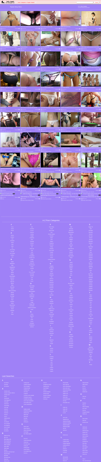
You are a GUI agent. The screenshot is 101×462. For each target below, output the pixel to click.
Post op (84, 382)
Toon (91, 285)
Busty (12, 286)
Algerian (3, 151)
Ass (5, 50)
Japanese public (66, 399)
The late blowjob (85, 449)
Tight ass (84, 453)
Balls (12, 237)
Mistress (71, 217)
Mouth (71, 230)
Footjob (51, 224)
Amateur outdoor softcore (9, 365)
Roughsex (71, 317)
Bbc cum (6, 409)
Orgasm (28, 30)
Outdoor (71, 261)
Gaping (51, 242)
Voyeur (71, 30)
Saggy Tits (90, 199)
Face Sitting (51, 199)
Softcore (90, 30)
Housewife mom (66, 375)
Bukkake (12, 283)
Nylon (71, 247)
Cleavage (23, 151)
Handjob (51, 274)
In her (42, 148)
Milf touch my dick (66, 444)
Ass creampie (7, 396)
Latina (49, 70)
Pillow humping (85, 379)
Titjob (91, 280)
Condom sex (32, 230)
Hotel (51, 292)
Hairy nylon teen (66, 360)
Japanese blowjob (66, 393)
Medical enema (66, 440)
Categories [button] (24, 2)
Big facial (6, 428)
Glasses (51, 253)
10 (83, 7)
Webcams (29, 90)
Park (71, 275)
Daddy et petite (27, 381)
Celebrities (32, 210)
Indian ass (65, 379)
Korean (51, 324)
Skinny (90, 221)
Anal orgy (6, 379)
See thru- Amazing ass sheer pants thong (8, 46)
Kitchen (51, 322)
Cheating (32, 213)
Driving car (26, 394)
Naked (71, 234)
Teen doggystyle (85, 440)
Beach (12, 246)
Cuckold (32, 241)
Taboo (90, 267)
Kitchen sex (65, 407)
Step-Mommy (71, 221)
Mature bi (65, 433)
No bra (83, 358)
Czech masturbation (28, 376)
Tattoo (90, 269)
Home (19, 2)
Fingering (52, 131)
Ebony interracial (27, 402)
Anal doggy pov (7, 372)
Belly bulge (6, 420)
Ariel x (5, 392)
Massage (71, 201)
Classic (31, 217)
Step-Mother (71, 228)
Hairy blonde (65, 355)
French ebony (27, 421)
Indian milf (65, 381)
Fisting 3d (26, 418)
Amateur (64, 50)
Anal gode (6, 374)
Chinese (32, 215)
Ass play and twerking (65, 148)
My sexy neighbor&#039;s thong (47, 87)
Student (90, 255)
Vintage (90, 311)
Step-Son (91, 235)
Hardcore (51, 275)
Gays (51, 243)
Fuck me (25, 425)
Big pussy (6, 431)
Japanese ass (66, 391)
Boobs (86, 151)
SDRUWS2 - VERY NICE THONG (7, 87)
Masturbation (71, 204)
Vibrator (90, 309)
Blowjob (46, 151)
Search (96, 2)
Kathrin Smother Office (65, 67)
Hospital (51, 288)
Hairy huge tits (66, 357)
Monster (71, 224)
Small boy (84, 412)
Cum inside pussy (27, 375)
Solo (91, 233)
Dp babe (25, 390)
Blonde (30, 131)
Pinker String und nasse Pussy (27, 168)
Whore (90, 328)
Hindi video (65, 369)
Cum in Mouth (32, 244)
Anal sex (6, 381)
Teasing (90, 272)
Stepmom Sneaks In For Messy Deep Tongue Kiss (30, 148)
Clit (25, 171)
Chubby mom (26, 362)
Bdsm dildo (6, 418)
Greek (51, 262)
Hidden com (65, 364)
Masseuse (71, 203)
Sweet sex (84, 426)
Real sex (84, 392)
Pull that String (23, 87)
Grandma (51, 256)
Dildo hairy (26, 387)
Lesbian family (66, 414)
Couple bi (26, 366)
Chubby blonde (27, 360)
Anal (12, 211)
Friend (51, 230)
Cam (45, 50)
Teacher (90, 271)
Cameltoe (89, 151)
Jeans (51, 314)
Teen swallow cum (86, 445)
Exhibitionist (31, 297)
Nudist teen (84, 364)
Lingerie (47, 50)
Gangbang (51, 240)
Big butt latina (7, 426)
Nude (71, 242)
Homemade (51, 286)
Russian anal (85, 394)
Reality (71, 307)
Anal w (5, 388)
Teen (10, 131)
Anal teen (6, 385)
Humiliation (51, 293)
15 (88, 7)
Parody (71, 276)
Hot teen (64, 373)
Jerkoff (51, 316)
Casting (31, 206)
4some (12, 203)
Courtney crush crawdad (29, 367)
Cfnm (32, 212)
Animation (12, 213)
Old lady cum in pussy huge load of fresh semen (90, 107)
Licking (51, 341)
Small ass (84, 410)
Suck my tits (85, 424)
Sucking (90, 257)
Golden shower (46, 369)
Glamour (51, 251)
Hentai (51, 279)
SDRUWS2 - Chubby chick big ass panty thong (90, 67)
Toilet (91, 283)
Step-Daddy (31, 258)
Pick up (84, 377)
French (51, 228)
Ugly (91, 301)
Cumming (32, 246)
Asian (84, 30)
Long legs (65, 423)
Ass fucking (12, 222)
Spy (90, 244)
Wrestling (91, 332)
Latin (51, 334)
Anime (12, 215)
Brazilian (12, 274)
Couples (32, 233)
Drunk (32, 281)
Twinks (90, 294)
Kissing (51, 320)
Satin (91, 201)
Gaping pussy (46, 358)
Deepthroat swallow (28, 383)
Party (71, 278)
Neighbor (71, 238)
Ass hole (12, 224)
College (31, 226)
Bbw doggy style (7, 411)
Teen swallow (85, 444)
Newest (32, 2)
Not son (84, 360)
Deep (32, 265)
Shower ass (84, 404)
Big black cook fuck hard (9, 424)
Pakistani (71, 269)
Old (71, 254)
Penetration (71, 282)
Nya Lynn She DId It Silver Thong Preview (69, 127)
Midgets (71, 212)
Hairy (51, 272)
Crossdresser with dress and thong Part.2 (9, 67)
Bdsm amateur (7, 417)
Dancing (32, 260)
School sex (84, 401)
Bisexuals (12, 259)
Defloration (32, 269)
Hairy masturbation (67, 358)
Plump (71, 289)
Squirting (90, 248)
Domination (32, 278)
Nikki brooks (85, 357)
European (65, 70)
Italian (51, 307)
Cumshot (68, 50)
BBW (63, 30)
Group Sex (51, 263)
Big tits (5, 30)
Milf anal (64, 442)
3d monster (6, 358)
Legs (51, 338)
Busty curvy (6, 442)
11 (84, 7)
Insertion (51, 304)
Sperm (90, 241)
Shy (90, 217)
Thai (91, 276)
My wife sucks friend (67, 449)
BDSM (12, 245)
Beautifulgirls (69, 151)
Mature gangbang (66, 436)
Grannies (51, 260)
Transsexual (90, 290)
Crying (32, 239)
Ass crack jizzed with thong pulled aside (69, 46)
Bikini (45, 70)
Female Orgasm (51, 206)
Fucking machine (51, 231)
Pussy (31, 30)
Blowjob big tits (7, 437)
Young (90, 337)
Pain (71, 266)
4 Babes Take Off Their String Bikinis (88, 87)
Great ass (45, 371)
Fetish (69, 70)
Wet (91, 326)
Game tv (45, 355)
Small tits (91, 228)
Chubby (23, 171)
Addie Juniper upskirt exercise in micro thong (90, 46)
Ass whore (6, 403)
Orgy (71, 259)
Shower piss (85, 406)
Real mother (85, 391)
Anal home (6, 376)
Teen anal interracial (86, 433)
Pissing (71, 287)
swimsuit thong (84, 26)
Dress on (26, 392)
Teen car (84, 436)
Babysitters (12, 236)
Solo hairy (84, 415)
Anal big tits (6, 370)
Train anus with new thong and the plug (28, 67)
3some (12, 201)
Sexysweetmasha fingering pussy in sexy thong (50, 127)
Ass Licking (12, 225)
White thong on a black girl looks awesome (29, 107)
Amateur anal (7, 363)
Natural (71, 236)
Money (71, 222)
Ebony (32, 286)
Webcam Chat (91, 321)
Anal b (5, 369)
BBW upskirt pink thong (65, 26)
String (43, 30)
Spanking (91, 239)
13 (86, 7)
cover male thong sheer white (46, 26)
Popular (28, 2)
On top (83, 370)
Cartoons (32, 204)
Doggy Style (52, 171)
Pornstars (87, 50)
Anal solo (6, 383)
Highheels (51, 283)
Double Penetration (32, 280)
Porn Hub (77, 69)
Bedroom (12, 250)
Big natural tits (7, 429)
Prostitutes (71, 296)
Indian (51, 300)
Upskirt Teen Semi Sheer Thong (7, 127)
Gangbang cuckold (47, 357)
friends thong (3, 107)
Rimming (71, 312)
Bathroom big (7, 408)
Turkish (90, 292)
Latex (51, 332)
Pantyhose (71, 273)
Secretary (91, 204)
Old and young (71, 255)
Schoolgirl (91, 203)
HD (9, 30)
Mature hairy (65, 438)
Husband (51, 295)
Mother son (65, 447)
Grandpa (51, 258)
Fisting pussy (26, 420)
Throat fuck (84, 451)
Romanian (71, 316)
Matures (91, 70)
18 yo (84, 131)
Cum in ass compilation (28, 373)
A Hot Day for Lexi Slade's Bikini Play (88, 168)
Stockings (91, 250)
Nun (71, 245)
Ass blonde (6, 394)
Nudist (71, 243)
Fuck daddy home (27, 423)
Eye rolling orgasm (28, 406)
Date (82, 6)
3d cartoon (6, 355)
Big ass (9, 171)
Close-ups (24, 30)
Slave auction (85, 408)
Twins (90, 296)
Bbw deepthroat (7, 413)
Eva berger (26, 404)
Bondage (12, 268)
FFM (51, 212)
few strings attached (65, 87)
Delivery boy (26, 385)
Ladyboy (51, 331)
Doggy (32, 274)
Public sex (84, 386)
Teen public (84, 442)
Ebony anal (26, 399)
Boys (12, 272)
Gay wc (45, 362)
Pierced (71, 286)
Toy (90, 289)
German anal (46, 366)
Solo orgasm (85, 419)
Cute (92, 151)
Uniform (90, 302)
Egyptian (32, 288)
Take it (83, 431)
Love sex (65, 424)
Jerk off (64, 400)
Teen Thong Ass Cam (45, 46)
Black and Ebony (90, 171)
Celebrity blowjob (27, 357)
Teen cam (84, 435)
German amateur (46, 364)
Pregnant (71, 295)
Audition (12, 227)
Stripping (90, 253)
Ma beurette (65, 429)
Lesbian (51, 340)
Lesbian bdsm (66, 412)
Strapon (90, 251)
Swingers (91, 262)
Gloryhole (52, 254)
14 (87, 7)
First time (51, 217)
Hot (51, 290)
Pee (71, 280)
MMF (71, 219)
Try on (83, 456)
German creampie (47, 367)
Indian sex (65, 383)
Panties (71, 271)
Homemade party (66, 371)
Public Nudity (71, 298)
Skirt (91, 222)
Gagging (51, 238)
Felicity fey (26, 414)
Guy (51, 265)
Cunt (32, 250)
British (12, 275)
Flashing (51, 221)
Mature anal (65, 431)
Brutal (12, 281)
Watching (91, 319)
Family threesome (27, 412)
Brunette (12, 279)
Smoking (90, 230)
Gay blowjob (46, 360)
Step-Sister (90, 219)
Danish (31, 262)
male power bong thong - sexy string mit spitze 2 (50, 107)
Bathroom (67, 171)
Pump (71, 300)
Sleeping (91, 226)
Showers (90, 215)
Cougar (31, 231)
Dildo (32, 271)
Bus (12, 284)
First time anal (27, 416)
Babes (3, 30)
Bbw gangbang (7, 415)
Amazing (3, 50)
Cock (32, 224)
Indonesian (51, 302)
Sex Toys (91, 208)
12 (85, 7)
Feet (51, 204)
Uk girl (5, 461)
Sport (91, 242)
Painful (71, 267)
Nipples (71, 240)
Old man (84, 369)
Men (7, 70)
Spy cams (84, 421)
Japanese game (66, 397)
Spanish (90, 237)
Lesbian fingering (66, 415)
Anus (23, 70)
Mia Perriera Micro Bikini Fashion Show (8, 26)
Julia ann (65, 402)
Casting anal (26, 355)
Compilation (31, 151)
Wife (91, 330)
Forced (51, 226)
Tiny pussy (84, 454)
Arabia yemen (7, 390)
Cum (32, 242)
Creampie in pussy (28, 369)
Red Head (71, 308)
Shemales (91, 213)
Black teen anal (7, 435)
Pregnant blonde (85, 384)
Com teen (26, 364)
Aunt (12, 229)
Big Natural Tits (9, 151)
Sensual (90, 206)
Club (32, 222)
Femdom (51, 208)
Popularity (85, 6)
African (12, 207)
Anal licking (6, 378)
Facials (51, 201)
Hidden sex (65, 367)
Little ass (65, 421)
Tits (90, 281)
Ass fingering (7, 397)
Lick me (64, 419)
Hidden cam (65, 366)
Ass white (6, 401)
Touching (91, 287)
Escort (32, 293)
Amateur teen (7, 367)
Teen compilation (86, 438)
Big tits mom (6, 433)
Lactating (51, 329)
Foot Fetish (51, 222)
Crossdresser (4, 70)
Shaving (90, 212)
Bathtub (70, 171)
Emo (32, 290)
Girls (8, 30)
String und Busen (24, 46)
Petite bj (84, 375)
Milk (71, 215)
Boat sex (6, 438)
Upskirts (68, 30)
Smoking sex (85, 414)
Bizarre (12, 261)
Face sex (26, 411)
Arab (6, 151)
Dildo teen (26, 388)
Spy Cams (91, 246)
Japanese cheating (67, 395)
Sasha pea (84, 399)
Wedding (91, 325)
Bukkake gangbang (8, 440)
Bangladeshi (12, 239)
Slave (91, 224)
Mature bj (65, 435)
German (71, 70)
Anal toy (6, 387)
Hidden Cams (9, 50)
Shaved (90, 210)
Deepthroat (32, 267)
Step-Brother (12, 277)
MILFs (71, 213)
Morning (71, 226)
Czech (32, 253)
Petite (71, 284)
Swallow (90, 259)
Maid (71, 199)
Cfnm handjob (27, 358)
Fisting (51, 219)
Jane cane (65, 390)
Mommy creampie (66, 445)
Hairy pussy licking (67, 362)
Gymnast (51, 267)
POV (71, 293)
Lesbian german (66, 417)
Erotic (32, 292)
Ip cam (64, 385)
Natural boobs (85, 355)
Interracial (51, 305)
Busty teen (6, 444)
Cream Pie (32, 235)
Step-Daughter (32, 263)
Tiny (91, 278)
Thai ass (84, 447)
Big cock (89, 131)
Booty (12, 270)
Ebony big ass (27, 400)
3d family (6, 357)
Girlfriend (51, 247)
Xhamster (17, 28)
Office (71, 252)
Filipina (51, 213)
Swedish (90, 260)
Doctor (32, 272)
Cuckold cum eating (28, 371)
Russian (71, 319)
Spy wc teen (85, 423)
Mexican (71, 210)
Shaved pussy (85, 403)
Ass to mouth (7, 399)
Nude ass (84, 362)
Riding (71, 310)
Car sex (32, 203)
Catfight (32, 208)
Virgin (90, 313)
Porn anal (84, 380)
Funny (51, 233)
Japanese (86, 30)
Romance (71, 314)
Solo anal (84, 417)
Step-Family (51, 203)
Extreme (32, 299)
